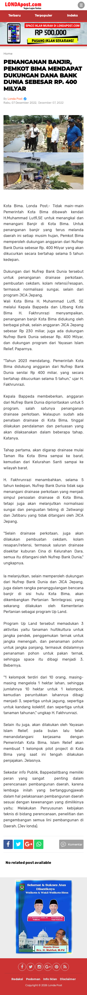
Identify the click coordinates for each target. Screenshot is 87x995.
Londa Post (55, 985)
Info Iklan (50, 979)
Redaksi (17, 979)
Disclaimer (68, 979)
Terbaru (14, 15)
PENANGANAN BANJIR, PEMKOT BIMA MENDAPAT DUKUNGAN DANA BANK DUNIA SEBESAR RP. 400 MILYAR (42, 75)
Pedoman (33, 979)
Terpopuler (43, 15)
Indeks (72, 15)
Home (7, 53)
